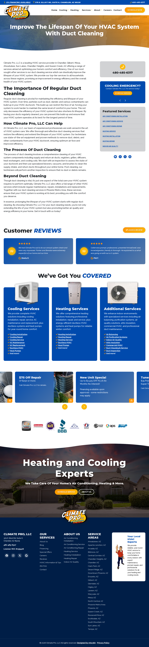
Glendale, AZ (93, 583)
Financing (44, 548)
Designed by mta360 (86, 643)
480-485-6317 (137, 2)
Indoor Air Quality (110, 146)
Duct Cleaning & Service (117, 348)
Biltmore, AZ (93, 552)
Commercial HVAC (114, 345)
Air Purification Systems (116, 337)
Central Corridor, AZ (96, 555)
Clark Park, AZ (94, 566)
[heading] (122, 72)
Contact (118, 10)
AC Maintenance (17, 342)
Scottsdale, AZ (94, 618)
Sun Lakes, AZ (94, 625)
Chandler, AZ (93, 562)
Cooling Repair (16, 337)
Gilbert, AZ (92, 580)
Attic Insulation (113, 342)
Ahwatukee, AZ (94, 541)
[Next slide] (125, 100)
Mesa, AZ (92, 597)
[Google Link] (130, 156)
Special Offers (46, 552)
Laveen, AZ (93, 590)
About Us (86, 492)
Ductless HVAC (16, 348)
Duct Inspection (113, 351)
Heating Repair (109, 141)
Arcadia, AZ (93, 548)
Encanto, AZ (93, 576)
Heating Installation (111, 136)
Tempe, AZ (92, 629)
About (97, 10)
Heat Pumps (15, 351)
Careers (108, 10)
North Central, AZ (95, 601)
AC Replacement (17, 345)
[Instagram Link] (120, 156)
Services (86, 10)
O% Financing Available (17, 2)
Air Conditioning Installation (115, 116)
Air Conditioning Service (113, 121)
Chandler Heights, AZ (97, 559)
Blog (42, 545)
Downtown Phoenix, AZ (98, 573)
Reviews (43, 559)
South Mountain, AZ (96, 622)
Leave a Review (134, 230)
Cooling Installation (18, 334)
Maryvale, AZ (93, 594)
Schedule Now (134, 10)
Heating (74, 10)
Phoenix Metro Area (96, 604)
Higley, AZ (92, 587)
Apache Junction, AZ (97, 545)
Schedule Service (122, 93)
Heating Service (109, 131)
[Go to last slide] (120, 100)
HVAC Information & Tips (50, 562)
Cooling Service (17, 340)
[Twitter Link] (125, 156)
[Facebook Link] (115, 156)
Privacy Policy (103, 643)
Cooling (63, 10)
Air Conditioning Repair (112, 126)
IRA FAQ (43, 566)
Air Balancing (112, 334)
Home (54, 10)
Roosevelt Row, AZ (96, 615)
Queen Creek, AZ (95, 612)
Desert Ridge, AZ (95, 569)
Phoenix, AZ (93, 608)
